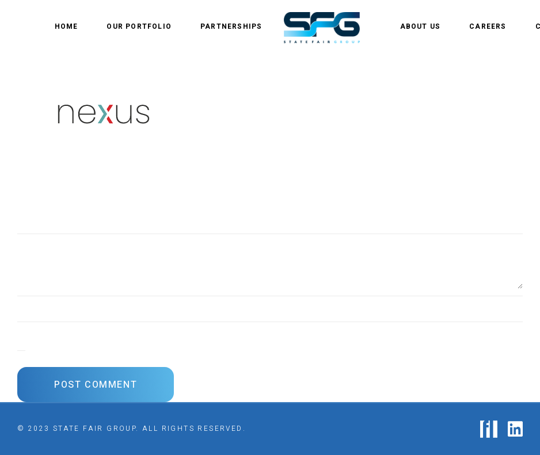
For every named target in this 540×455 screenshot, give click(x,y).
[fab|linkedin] (515, 429)
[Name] (270, 305)
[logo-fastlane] (488, 429)
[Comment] (270, 261)
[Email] (270, 331)
